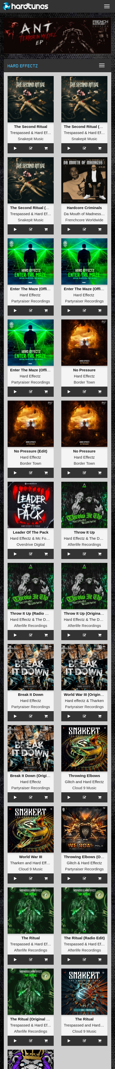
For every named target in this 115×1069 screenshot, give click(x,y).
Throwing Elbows (84, 775)
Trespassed (20, 132)
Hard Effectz (44, 132)
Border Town (84, 382)
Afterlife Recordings (84, 544)
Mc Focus (44, 538)
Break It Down (30, 694)
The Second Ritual (30, 126)
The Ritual (31, 938)
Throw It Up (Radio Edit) (31, 613)
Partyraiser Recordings (30, 301)
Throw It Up (84, 532)
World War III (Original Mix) (88, 694)
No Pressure (84, 370)
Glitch (69, 782)
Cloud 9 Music (84, 788)
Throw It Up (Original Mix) (87, 613)
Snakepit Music (31, 139)
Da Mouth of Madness (82, 214)
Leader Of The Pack (30, 532)
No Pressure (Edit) (30, 451)
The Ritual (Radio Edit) (84, 938)
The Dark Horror (49, 619)
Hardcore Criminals (84, 208)
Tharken (97, 700)
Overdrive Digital (31, 544)
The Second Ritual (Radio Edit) (38, 208)
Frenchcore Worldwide (84, 220)
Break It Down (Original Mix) (35, 775)
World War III (30, 857)
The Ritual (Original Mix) (32, 1019)
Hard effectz (75, 700)
